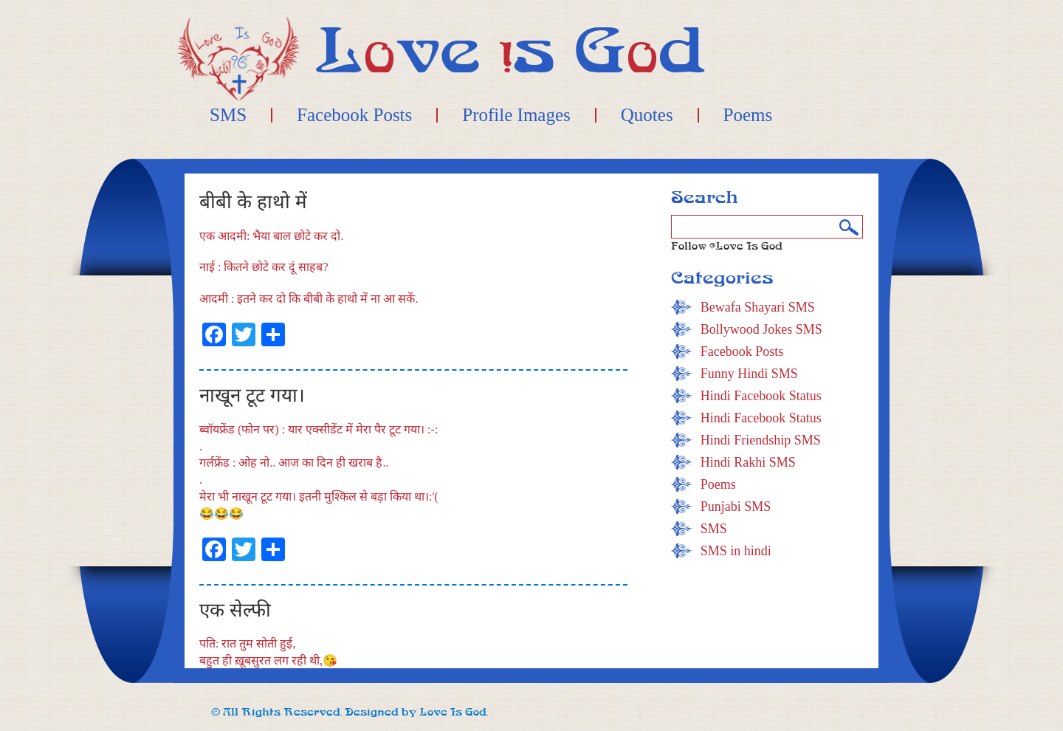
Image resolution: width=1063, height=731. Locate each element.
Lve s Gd (510, 51)
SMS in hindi (736, 550)
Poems (748, 115)
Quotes (647, 115)
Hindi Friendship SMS (761, 440)
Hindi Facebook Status (761, 395)
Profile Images (516, 115)
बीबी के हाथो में (253, 202)
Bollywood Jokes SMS (761, 329)
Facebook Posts (354, 115)
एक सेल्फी (235, 610)
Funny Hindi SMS (749, 373)
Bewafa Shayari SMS (758, 307)
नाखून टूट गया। (252, 395)
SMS (228, 115)
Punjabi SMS (736, 506)
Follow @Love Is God (726, 246)
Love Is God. (453, 712)
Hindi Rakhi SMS (748, 462)
